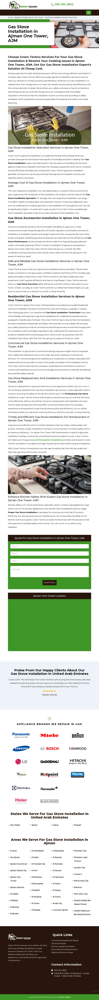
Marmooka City (81, 881)
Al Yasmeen (58, 877)
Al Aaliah (14, 894)
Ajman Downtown (18, 864)
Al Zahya (57, 890)
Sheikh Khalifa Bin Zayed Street (82, 902)
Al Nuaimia (36, 897)
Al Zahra (56, 884)
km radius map (49, 624)
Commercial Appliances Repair (65, 940)
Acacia (13, 851)
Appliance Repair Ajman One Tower (29, 17)
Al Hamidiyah (37, 851)
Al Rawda (57, 857)
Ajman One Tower (15, 879)
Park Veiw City (81, 894)
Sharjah (77, 825)
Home (10, 17)
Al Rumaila (57, 864)
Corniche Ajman (60, 910)
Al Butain (14, 914)
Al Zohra (57, 897)
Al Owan (35, 903)
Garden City (79, 868)
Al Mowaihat (37, 884)
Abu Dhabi (15, 825)
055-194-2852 (64, 4)
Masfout (78, 887)
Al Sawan (57, 870)
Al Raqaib (35, 910)
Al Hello (35, 857)
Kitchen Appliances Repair (63, 946)
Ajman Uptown (17, 887)
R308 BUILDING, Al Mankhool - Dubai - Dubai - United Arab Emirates (72, 974)
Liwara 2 (78, 874)
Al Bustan (14, 907)
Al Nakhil (35, 890)
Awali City (57, 903)
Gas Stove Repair (58, 943)
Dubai (55, 825)
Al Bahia (14, 900)
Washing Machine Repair (62, 952)
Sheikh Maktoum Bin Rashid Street (82, 913)
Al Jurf (34, 870)
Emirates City (80, 851)
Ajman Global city (18, 870)
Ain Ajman (15, 857)
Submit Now (49, 582)
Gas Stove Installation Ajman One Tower (61, 17)
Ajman (34, 825)
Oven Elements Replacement (64, 949)
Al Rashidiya (58, 851)
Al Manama (36, 877)
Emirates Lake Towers (81, 859)
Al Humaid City (38, 864)
